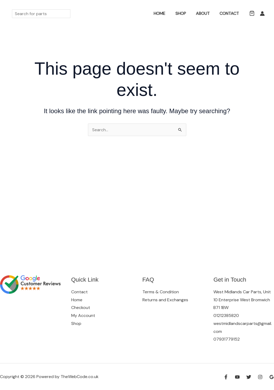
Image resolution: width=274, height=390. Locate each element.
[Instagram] (260, 377)
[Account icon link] (262, 13)
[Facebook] (226, 377)
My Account (83, 315)
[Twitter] (248, 377)
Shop (184, 13)
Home (164, 13)
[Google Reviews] (271, 377)
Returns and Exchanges (165, 300)
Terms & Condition (160, 292)
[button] (146, 13)
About (205, 13)
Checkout (80, 307)
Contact (230, 13)
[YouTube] (237, 377)
